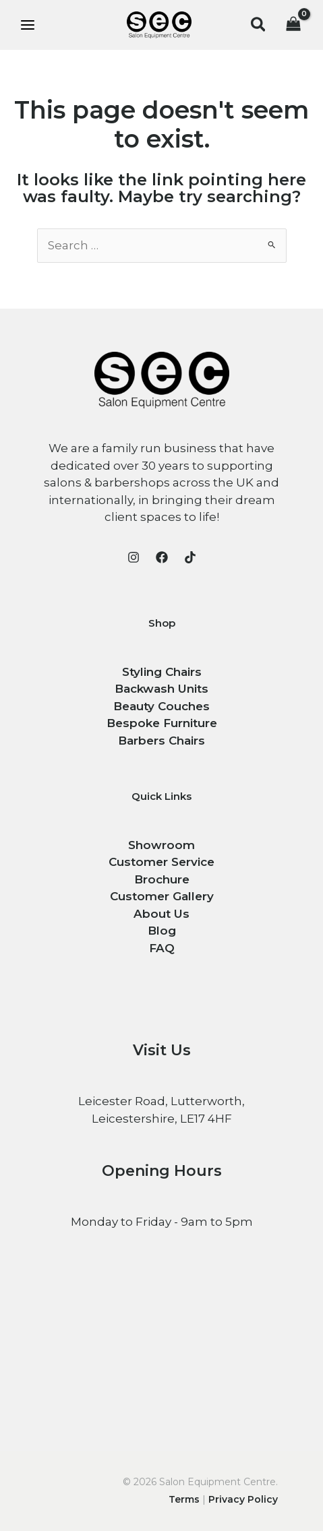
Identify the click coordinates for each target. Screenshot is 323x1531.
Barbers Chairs (161, 740)
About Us (161, 913)
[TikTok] (190, 557)
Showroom (161, 845)
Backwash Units (161, 688)
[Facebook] (162, 557)
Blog (162, 930)
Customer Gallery (162, 896)
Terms (184, 1499)
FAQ (162, 948)
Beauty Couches (161, 706)
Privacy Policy (243, 1499)
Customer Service (161, 862)
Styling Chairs (162, 672)
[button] (259, 25)
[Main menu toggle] (28, 25)
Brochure (161, 879)
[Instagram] (133, 557)
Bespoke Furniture (162, 723)
